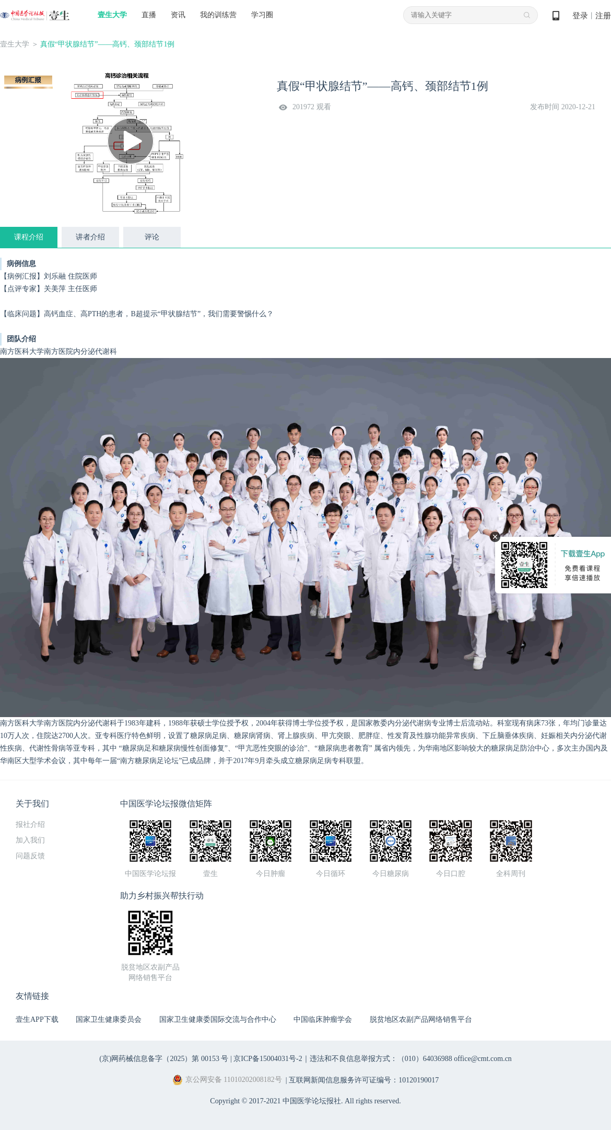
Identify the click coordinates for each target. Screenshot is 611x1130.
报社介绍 (30, 824)
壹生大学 (112, 15)
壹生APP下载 (37, 1019)
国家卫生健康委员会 (109, 1019)
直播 (149, 15)
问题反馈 (30, 856)
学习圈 (262, 15)
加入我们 (30, 840)
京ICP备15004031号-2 (267, 1059)
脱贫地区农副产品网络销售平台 (421, 1019)
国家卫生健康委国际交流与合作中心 (217, 1019)
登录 (580, 15)
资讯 (178, 15)
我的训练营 (218, 15)
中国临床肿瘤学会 (322, 1019)
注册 (603, 15)
